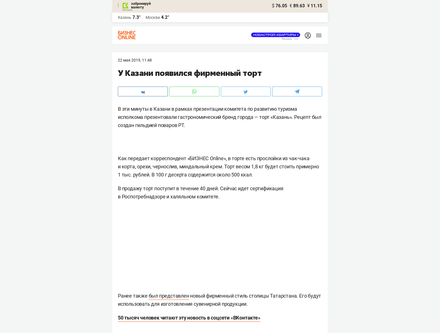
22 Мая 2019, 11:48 (135, 60)
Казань (124, 17)
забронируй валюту (141, 5)
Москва (153, 17)
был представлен (169, 296)
